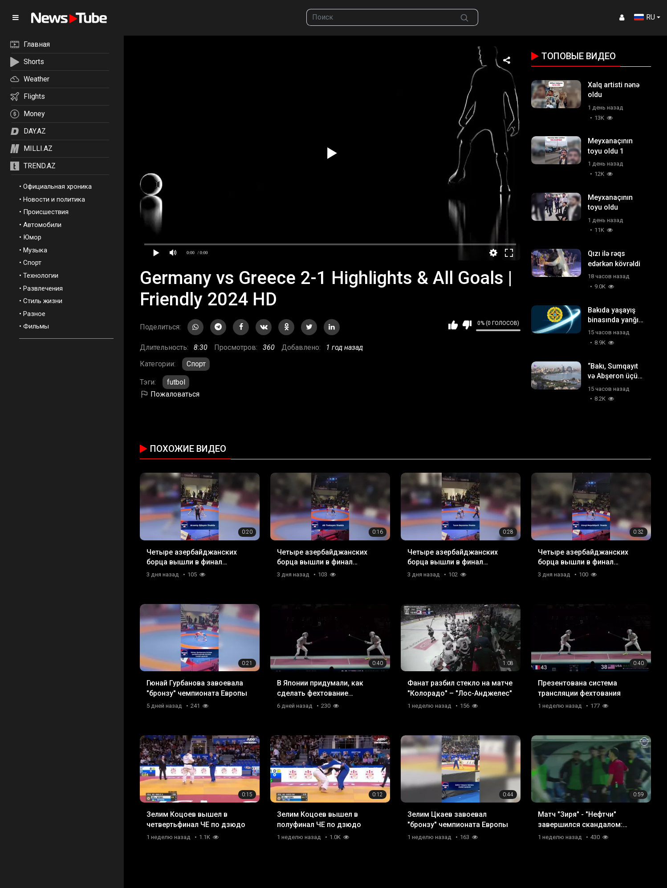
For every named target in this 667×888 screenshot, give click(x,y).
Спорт (32, 263)
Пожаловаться (169, 394)
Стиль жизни (42, 301)
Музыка (35, 250)
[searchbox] (378, 17)
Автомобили (42, 225)
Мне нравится (453, 324)
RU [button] (644, 17)
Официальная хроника (57, 186)
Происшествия (46, 212)
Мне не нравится (467, 324)
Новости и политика (54, 199)
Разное (34, 314)
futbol (176, 382)
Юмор (32, 237)
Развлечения (43, 288)
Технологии (40, 276)
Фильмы (36, 326)
